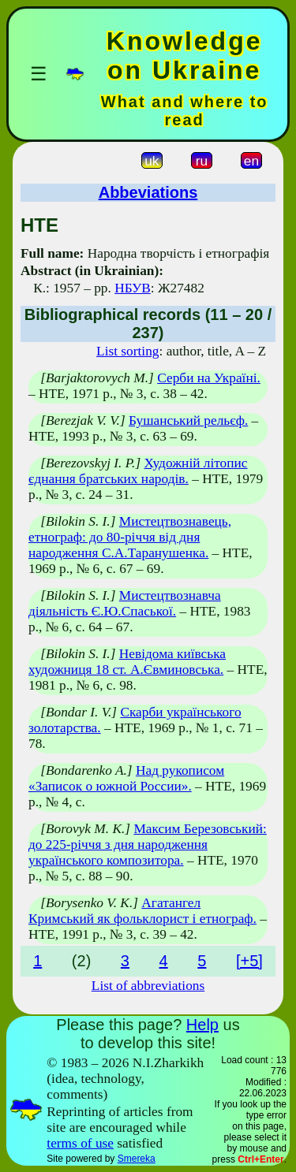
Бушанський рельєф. (188, 420)
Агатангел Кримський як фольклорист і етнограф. (142, 910)
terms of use (80, 1143)
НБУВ (132, 288)
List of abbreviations (148, 985)
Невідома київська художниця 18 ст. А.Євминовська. (127, 661)
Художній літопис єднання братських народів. (138, 471)
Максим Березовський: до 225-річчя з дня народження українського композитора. (147, 844)
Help (202, 1024)
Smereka (136, 1158)
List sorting (127, 351)
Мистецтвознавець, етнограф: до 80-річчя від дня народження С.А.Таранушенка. (129, 537)
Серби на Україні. (208, 377)
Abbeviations (148, 192)
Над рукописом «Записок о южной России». (126, 778)
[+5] (249, 960)
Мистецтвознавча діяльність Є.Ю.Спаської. (124, 603)
